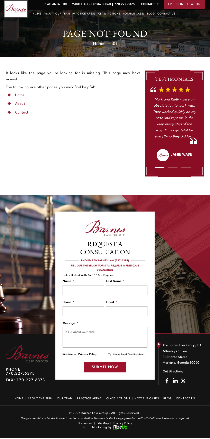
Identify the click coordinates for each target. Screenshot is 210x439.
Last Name (115, 281)
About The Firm (40, 399)
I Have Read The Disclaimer (129, 355)
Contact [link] (22, 112)
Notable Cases (134, 13)
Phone (68, 302)
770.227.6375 (124, 4)
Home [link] (20, 95)
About (48, 13)
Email (111, 302)
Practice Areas (84, 13)
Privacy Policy (87, 354)
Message (70, 323)
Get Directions (173, 372)
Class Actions (109, 13)
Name (68, 281)
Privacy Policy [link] (123, 424)
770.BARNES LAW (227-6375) (110, 260)
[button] (159, 167)
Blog (151, 13)
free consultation (184, 4)
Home (37, 13)
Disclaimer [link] (84, 424)
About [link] (20, 104)
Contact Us (149, 4)
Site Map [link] (102, 424)
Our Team (62, 13)
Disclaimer (69, 354)
